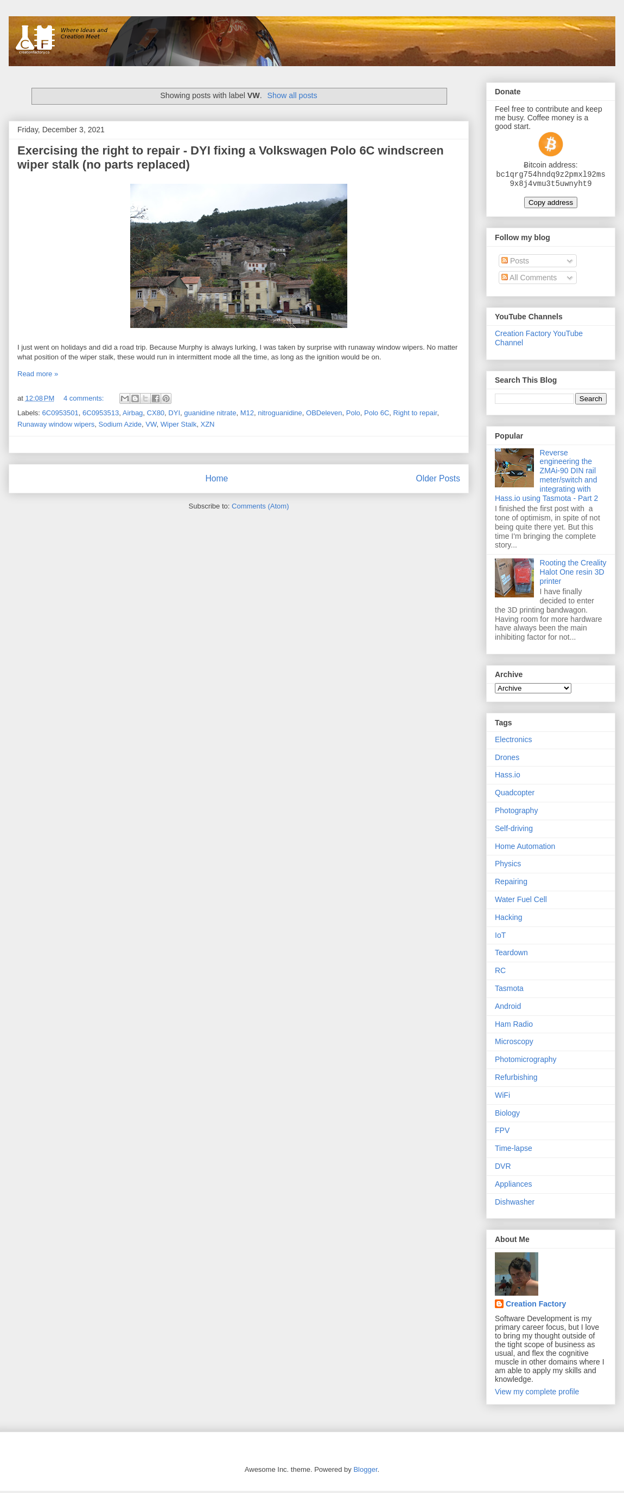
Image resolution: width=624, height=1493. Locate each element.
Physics (508, 865)
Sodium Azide (120, 424)
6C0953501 (60, 413)
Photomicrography (526, 1061)
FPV (502, 1132)
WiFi (502, 1097)
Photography (516, 812)
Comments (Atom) (260, 506)
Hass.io (507, 777)
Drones (507, 759)
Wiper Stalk (178, 424)
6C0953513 (100, 413)
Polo (353, 413)
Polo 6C (376, 413)
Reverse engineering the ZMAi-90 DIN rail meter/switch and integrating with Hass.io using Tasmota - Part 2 (546, 478)
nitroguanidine (280, 413)
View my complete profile (537, 1393)
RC (500, 972)
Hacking (509, 919)
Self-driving (514, 830)
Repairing (511, 883)
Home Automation (525, 848)
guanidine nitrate (210, 413)
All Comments (529, 279)
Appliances (513, 1186)
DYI (174, 413)
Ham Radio (514, 1026)
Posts (515, 263)
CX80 (156, 413)
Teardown (511, 954)
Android (508, 1008)
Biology (507, 1115)
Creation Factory (536, 1306)
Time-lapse (513, 1150)
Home (216, 478)
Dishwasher (514, 1204)
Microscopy (514, 1043)
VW (150, 424)
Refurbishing (516, 1079)
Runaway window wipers (55, 424)
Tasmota (509, 990)
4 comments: (84, 398)
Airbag (133, 413)
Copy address (551, 205)
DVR (503, 1168)
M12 (247, 413)
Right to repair (415, 413)
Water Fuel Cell (521, 901)
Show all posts (292, 95)
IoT (500, 937)
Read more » (37, 374)
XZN (207, 424)
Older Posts (438, 478)
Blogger (365, 1472)
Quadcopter (514, 794)
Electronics (513, 741)
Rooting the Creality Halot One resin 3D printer (573, 574)
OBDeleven (324, 413)
